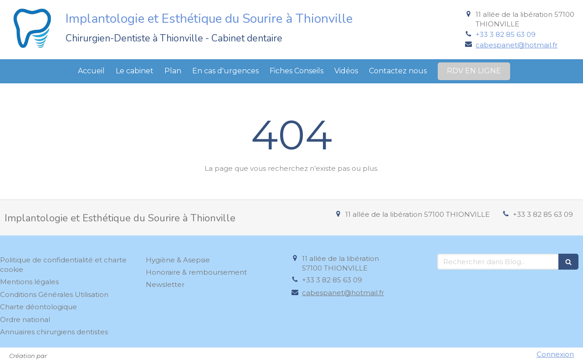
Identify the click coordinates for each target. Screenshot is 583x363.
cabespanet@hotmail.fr (516, 45)
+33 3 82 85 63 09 (506, 34)
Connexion (555, 354)
